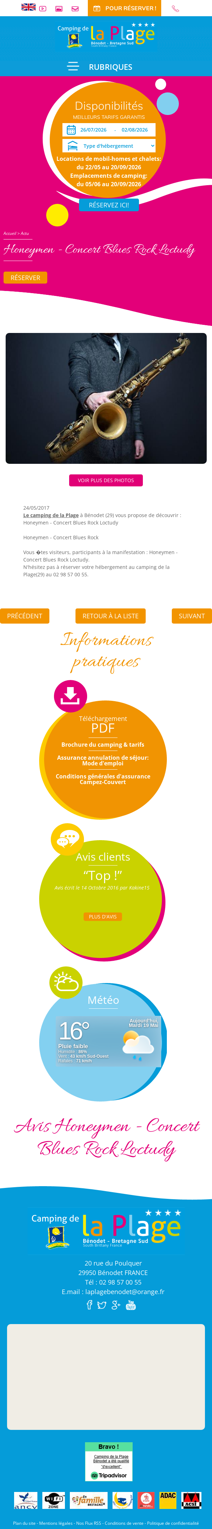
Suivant (192, 616)
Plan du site (24, 1523)
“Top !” (103, 875)
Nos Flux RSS (88, 1523)
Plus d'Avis (103, 916)
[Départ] (136, 129)
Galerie (61, 9)
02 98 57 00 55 (178, 9)
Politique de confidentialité (173, 1523)
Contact (78, 9)
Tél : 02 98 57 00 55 (113, 1282)
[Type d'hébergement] (109, 145)
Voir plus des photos (106, 480)
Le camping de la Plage (51, 515)
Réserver (25, 277)
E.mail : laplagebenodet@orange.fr (113, 1291)
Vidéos (45, 9)
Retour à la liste (111, 616)
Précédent (24, 616)
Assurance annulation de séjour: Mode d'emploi (103, 760)
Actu (25, 233)
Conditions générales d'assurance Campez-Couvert (103, 779)
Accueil (10, 233)
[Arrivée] (94, 129)
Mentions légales (56, 1523)
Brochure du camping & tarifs (102, 744)
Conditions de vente (124, 1523)
